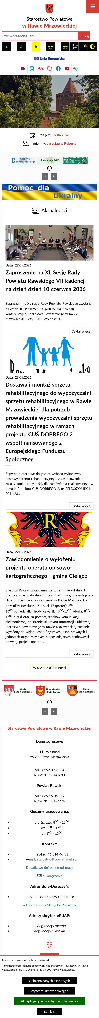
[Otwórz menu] (92, 6)
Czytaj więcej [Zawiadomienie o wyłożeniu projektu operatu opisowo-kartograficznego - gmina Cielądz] (81, 654)
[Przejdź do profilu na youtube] (67, 68)
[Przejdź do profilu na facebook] (58, 68)
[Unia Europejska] (49, 58)
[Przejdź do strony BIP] (40, 68)
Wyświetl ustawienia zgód (49, 991)
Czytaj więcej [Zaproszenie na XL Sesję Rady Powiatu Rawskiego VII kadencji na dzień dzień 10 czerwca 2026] (81, 331)
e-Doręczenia (49, 876)
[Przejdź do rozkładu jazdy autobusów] (32, 68)
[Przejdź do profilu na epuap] (76, 68)
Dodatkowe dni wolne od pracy (49, 867)
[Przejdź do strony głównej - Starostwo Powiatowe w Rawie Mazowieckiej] (49, 16)
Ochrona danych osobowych (49, 981)
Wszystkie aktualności (49, 668)
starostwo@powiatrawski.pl (57, 859)
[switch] (50, 46)
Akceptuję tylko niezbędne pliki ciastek (49, 1001)
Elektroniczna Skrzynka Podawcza (49, 905)
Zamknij (50, 1011)
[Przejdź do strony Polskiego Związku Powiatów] (49, 68)
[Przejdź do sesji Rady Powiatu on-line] (23, 68)
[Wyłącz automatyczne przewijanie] (49, 168)
